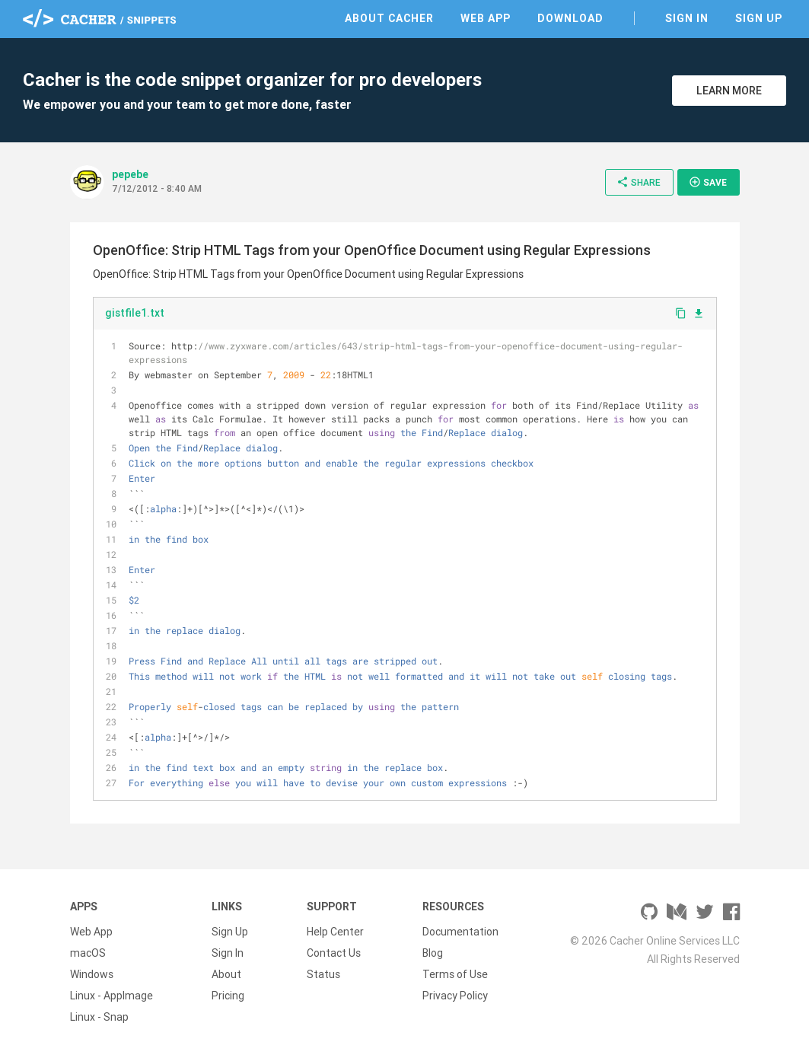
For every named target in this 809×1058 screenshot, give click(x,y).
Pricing (228, 995)
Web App (485, 18)
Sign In (687, 18)
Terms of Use (455, 974)
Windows (91, 974)
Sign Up (758, 18)
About (226, 974)
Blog (432, 953)
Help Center (335, 931)
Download (570, 18)
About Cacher (389, 18)
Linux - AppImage (111, 995)
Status (323, 974)
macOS (88, 953)
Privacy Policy (455, 995)
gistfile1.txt (134, 313)
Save (708, 182)
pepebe (130, 174)
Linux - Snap (99, 1017)
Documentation (460, 931)
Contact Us (334, 953)
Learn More (729, 90)
